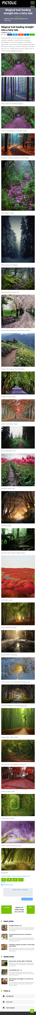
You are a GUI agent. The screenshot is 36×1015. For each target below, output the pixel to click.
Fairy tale (19, 876)
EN (32, 6)
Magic (24, 876)
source (3, 882)
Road (13, 876)
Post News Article (7, 885)
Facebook (8, 996)
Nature (9, 32)
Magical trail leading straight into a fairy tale (19, 910)
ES (34, 6)
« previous (6, 907)
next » (31, 907)
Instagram (9, 1008)
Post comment (27, 899)
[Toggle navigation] (32, 3)
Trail (28, 876)
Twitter (7, 1002)
